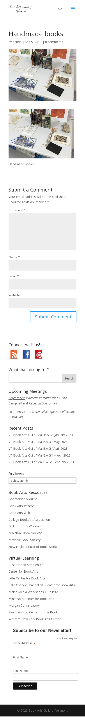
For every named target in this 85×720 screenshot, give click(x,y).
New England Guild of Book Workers (34, 547)
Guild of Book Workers (25, 526)
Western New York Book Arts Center (34, 619)
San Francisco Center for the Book (33, 612)
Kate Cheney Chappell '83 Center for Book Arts (42, 585)
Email (14, 276)
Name (14, 257)
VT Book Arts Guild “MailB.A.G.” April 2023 (38, 448)
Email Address (24, 643)
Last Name (20, 671)
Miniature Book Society (25, 533)
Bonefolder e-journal (23, 499)
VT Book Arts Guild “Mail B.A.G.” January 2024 (41, 435)
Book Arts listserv (21, 506)
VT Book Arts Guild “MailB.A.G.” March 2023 (39, 455)
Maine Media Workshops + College (33, 592)
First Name (20, 657)
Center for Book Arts (23, 571)
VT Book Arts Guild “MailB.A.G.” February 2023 (41, 462)
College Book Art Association (29, 519)
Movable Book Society (25, 540)
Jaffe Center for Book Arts (27, 578)
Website (14, 295)
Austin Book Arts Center (26, 565)
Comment (17, 210)
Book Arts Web (19, 513)
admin (17, 42)
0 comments (54, 42)
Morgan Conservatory (24, 605)
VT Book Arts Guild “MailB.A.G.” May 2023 (38, 442)
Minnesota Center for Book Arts (31, 599)
